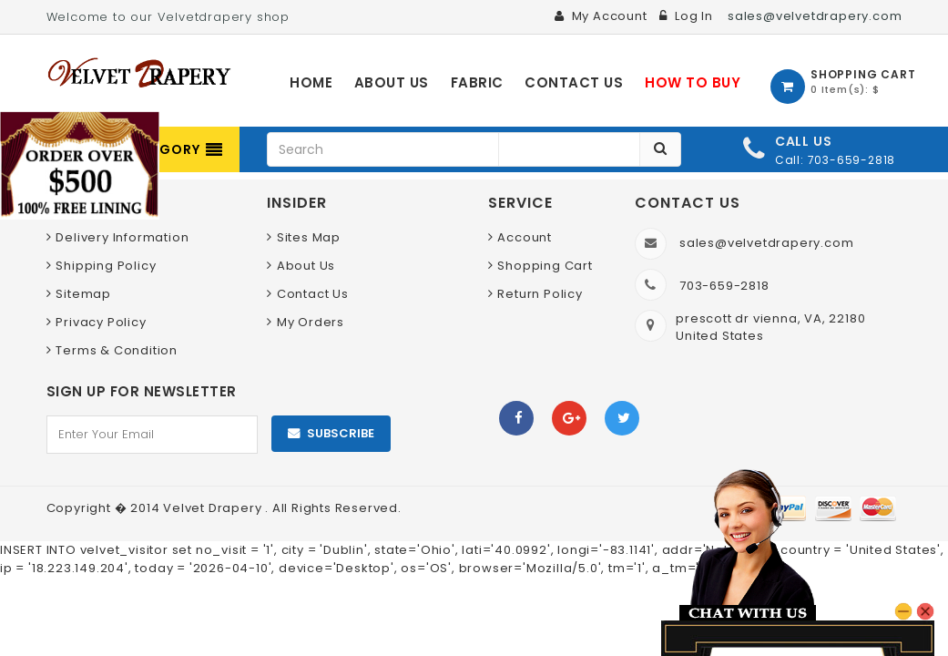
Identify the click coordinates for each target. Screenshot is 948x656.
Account (524, 237)
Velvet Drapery (214, 508)
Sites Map (309, 237)
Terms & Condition (117, 350)
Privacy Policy (101, 322)
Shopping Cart (544, 265)
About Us (306, 265)
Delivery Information (122, 237)
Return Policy (539, 293)
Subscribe (340, 433)
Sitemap (83, 293)
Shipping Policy (106, 265)
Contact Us (313, 293)
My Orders (310, 322)
